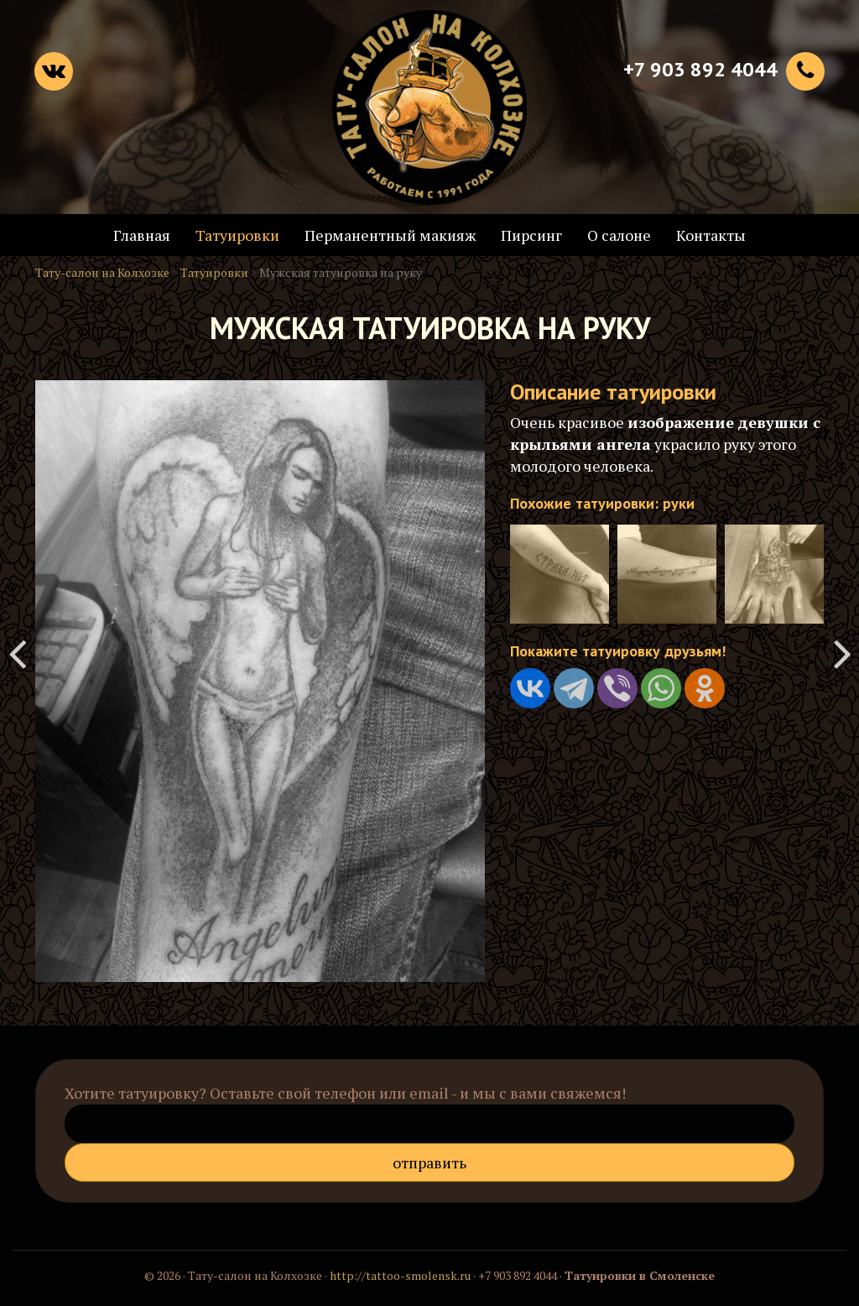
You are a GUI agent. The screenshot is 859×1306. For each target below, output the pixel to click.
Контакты (711, 235)
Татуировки (237, 235)
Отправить (429, 1162)
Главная (141, 235)
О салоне (619, 235)
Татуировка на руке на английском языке (16, 653)
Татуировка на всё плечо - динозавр (842, 653)
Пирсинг (531, 235)
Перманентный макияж (390, 235)
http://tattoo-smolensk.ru (400, 1275)
